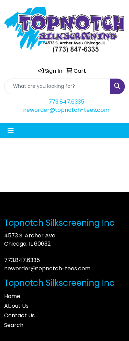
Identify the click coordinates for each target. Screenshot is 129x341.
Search (13, 325)
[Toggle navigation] (10, 131)
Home (12, 296)
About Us (16, 306)
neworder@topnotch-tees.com (66, 110)
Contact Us (19, 315)
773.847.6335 (66, 102)
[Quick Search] (57, 86)
